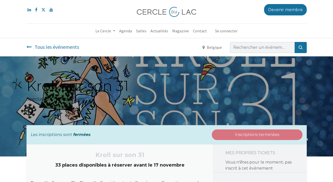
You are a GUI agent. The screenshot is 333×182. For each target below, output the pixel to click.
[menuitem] (125, 31)
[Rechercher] (301, 47)
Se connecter (226, 30)
